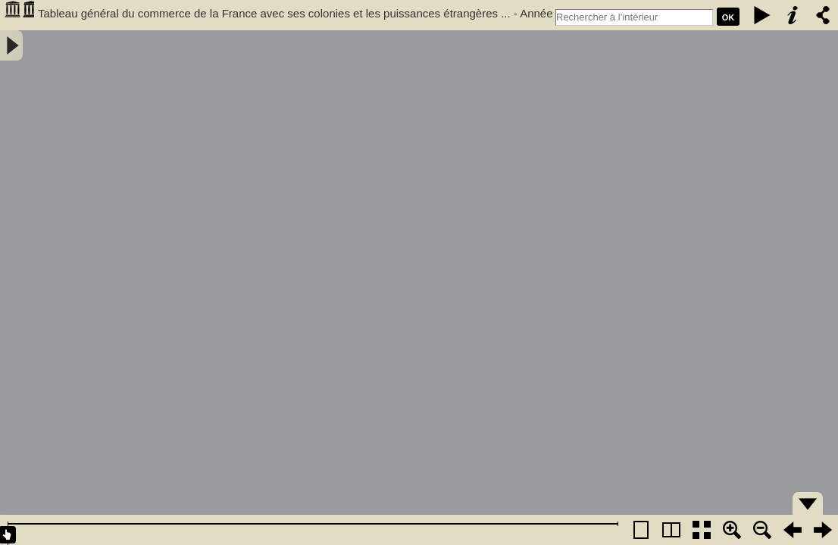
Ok (728, 17)
